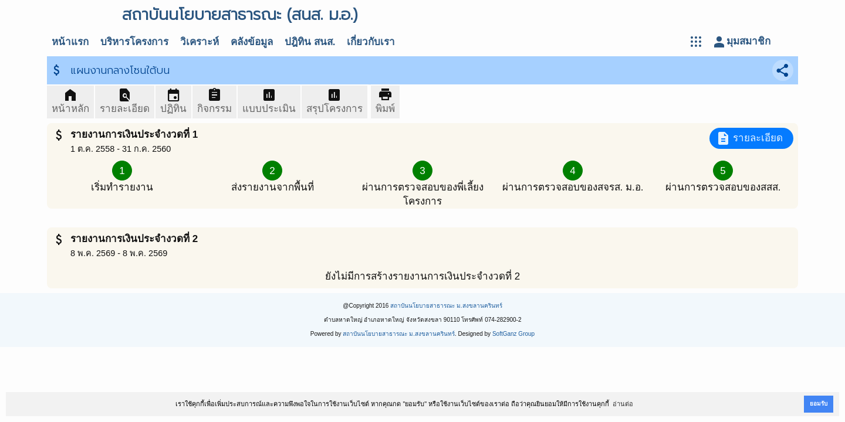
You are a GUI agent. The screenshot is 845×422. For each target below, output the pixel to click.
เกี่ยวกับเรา (371, 41)
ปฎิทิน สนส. (310, 41)
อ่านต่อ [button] (623, 403)
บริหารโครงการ (134, 41)
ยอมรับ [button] (818, 403)
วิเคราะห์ (199, 41)
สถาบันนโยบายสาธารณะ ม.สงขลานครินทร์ (446, 305)
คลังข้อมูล (252, 41)
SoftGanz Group (513, 334)
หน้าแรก (70, 41)
